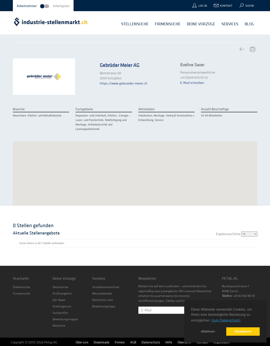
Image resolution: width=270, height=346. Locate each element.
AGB (133, 342)
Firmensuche (21, 294)
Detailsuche (60, 287)
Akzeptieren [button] (243, 331)
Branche (19, 109)
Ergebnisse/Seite (236, 234)
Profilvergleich (62, 294)
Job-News (59, 300)
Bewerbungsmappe (65, 319)
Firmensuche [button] (167, 24)
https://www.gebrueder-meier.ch (123, 83)
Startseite (21, 278)
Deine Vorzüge (64, 278)
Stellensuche (21, 287)
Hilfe (168, 342)
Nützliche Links (102, 300)
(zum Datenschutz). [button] (226, 320)
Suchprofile (60, 313)
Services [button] (230, 24)
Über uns (82, 342)
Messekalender (102, 294)
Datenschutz (151, 342)
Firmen (120, 342)
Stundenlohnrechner (105, 287)
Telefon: (227, 296)
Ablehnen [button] (208, 331)
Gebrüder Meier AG (119, 65)
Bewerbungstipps (104, 306)
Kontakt (226, 6)
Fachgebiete (84, 109)
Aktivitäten (146, 109)
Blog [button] (249, 24)
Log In (202, 6)
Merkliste (59, 326)
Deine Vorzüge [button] (201, 24)
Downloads (101, 342)
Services (98, 278)
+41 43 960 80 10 (243, 296)
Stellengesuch (62, 306)
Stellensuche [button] (134, 24)
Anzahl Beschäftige (215, 109)
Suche (249, 6)
